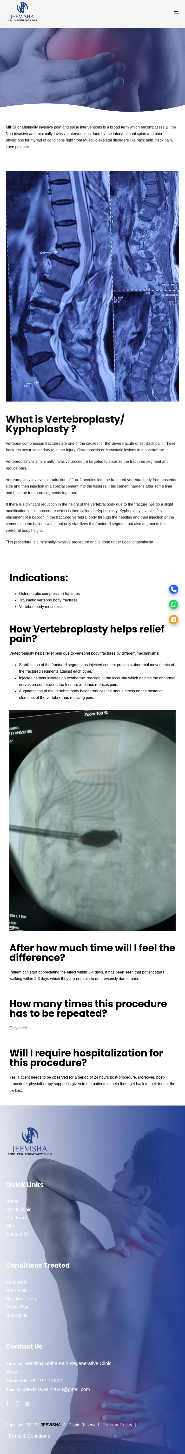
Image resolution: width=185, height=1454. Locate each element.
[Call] (156, 589)
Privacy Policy (117, 1424)
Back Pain (16, 1282)
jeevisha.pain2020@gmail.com (57, 1389)
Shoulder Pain (21, 1298)
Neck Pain (17, 1290)
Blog (10, 1225)
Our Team (16, 1217)
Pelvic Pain (18, 1306)
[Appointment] (156, 619)
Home (12, 1201)
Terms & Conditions (29, 1436)
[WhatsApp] (156, 604)
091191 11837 (46, 1380)
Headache (17, 1315)
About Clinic (19, 1209)
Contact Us (18, 1234)
